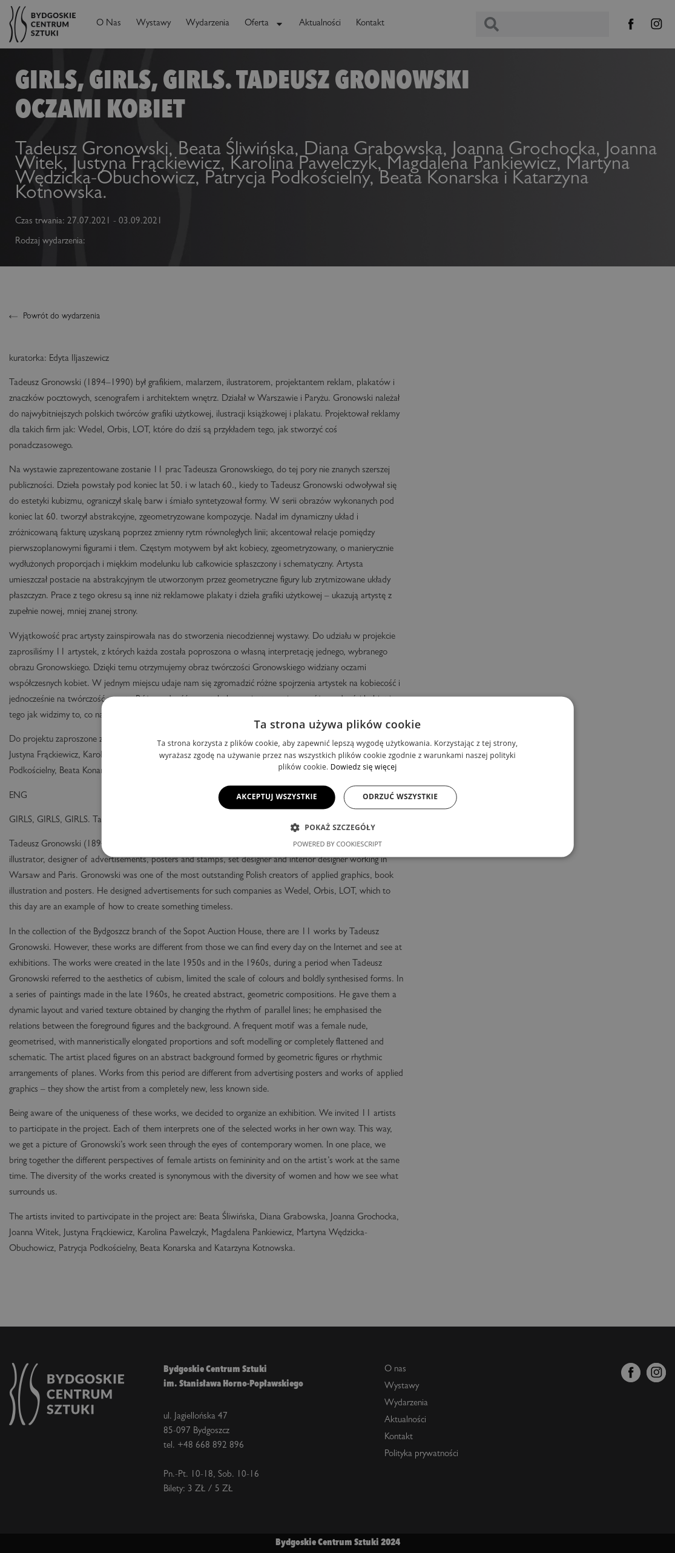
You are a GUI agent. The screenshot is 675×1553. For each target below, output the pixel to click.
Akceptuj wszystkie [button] (277, 797)
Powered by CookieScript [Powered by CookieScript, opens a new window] (337, 843)
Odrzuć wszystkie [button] (400, 797)
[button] (337, 827)
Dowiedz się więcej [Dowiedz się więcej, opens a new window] (364, 767)
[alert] (337, 776)
